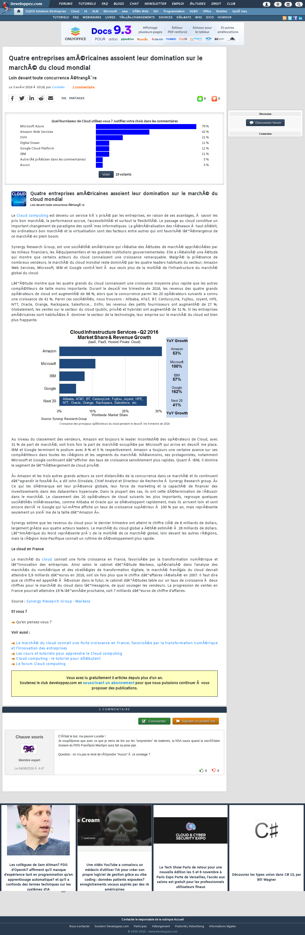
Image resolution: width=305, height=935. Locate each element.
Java (125, 11)
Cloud (75, 11)
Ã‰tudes (197, 4)
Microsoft (110, 11)
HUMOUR (224, 17)
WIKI (198, 17)
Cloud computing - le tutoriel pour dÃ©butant (58, 662)
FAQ (104, 4)
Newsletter (155, 4)
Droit (216, 4)
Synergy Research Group (49, 604)
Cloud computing (32, 219)
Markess (83, 604)
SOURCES (165, 17)
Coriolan (58, 90)
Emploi (177, 4)
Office (207, 11)
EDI (155, 11)
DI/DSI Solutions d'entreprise (46, 11)
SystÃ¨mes (239, 11)
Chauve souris (29, 746)
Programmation (174, 11)
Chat (134, 4)
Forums (65, 4)
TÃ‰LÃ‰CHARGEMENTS (137, 17)
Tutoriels (87, 4)
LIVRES (110, 17)
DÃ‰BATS (183, 17)
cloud (47, 563)
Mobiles (221, 11)
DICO (210, 17)
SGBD (194, 11)
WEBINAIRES (92, 17)
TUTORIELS (61, 17)
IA (85, 11)
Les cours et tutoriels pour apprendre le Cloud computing (69, 656)
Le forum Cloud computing (40, 667)
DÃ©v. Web (140, 11)
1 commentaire (83, 91)
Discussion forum (265, 123)
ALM (95, 11)
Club (230, 4)
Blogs (118, 4)
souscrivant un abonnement (109, 686)
